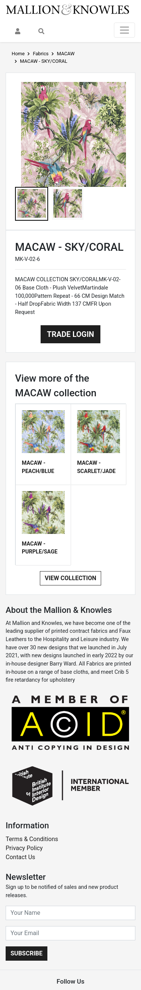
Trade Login (70, 334)
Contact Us (20, 857)
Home (18, 53)
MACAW (65, 53)
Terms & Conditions (32, 839)
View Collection (70, 578)
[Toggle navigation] (124, 30)
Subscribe (26, 953)
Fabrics (41, 53)
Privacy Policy (24, 848)
